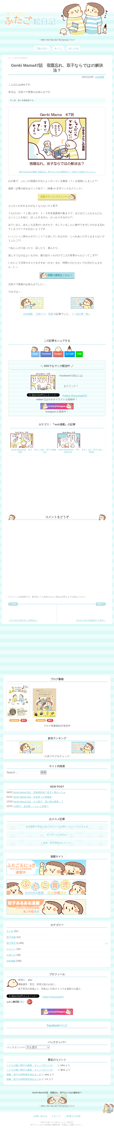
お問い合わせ (40, 1116)
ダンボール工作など (57, 834)
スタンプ (55, 1116)
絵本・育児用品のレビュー (57, 842)
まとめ (10, 931)
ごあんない (41, 48)
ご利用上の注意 (72, 1116)
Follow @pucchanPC (75, 395)
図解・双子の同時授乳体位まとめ (24, 1074)
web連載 (99, 77)
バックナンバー (16, 1047)
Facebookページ (57, 1025)
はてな (70, 354)
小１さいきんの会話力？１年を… (91, 613)
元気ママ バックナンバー (54, 196)
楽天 (24, 720)
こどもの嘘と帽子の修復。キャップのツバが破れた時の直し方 (32, 1065)
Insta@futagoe (57, 406)
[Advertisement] (57, 327)
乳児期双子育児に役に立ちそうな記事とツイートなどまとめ (57, 826)
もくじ (58, 48)
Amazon (14, 720)
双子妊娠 (11, 937)
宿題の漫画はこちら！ (59, 275)
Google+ (58, 354)
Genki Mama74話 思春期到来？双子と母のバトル (39, 792)
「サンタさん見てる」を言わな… (23, 613)
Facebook (46, 354)
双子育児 (11, 943)
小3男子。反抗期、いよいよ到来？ (31, 806)
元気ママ (41, 314)
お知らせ (11, 955)
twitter (35, 354)
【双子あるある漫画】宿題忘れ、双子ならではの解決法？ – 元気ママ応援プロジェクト (57, 172)
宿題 (50, 314)
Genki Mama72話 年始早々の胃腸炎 (32, 797)
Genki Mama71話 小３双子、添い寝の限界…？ (38, 801)
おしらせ (73, 48)
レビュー (11, 949)
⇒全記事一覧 (80, 314)
